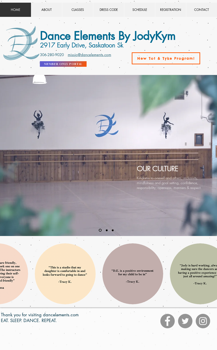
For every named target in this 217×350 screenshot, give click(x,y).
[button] (65, 273)
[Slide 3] (113, 230)
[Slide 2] (107, 230)
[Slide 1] (100, 230)
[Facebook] (167, 321)
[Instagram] (203, 321)
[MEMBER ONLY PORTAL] (63, 64)
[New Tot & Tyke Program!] (166, 58)
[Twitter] (185, 321)
